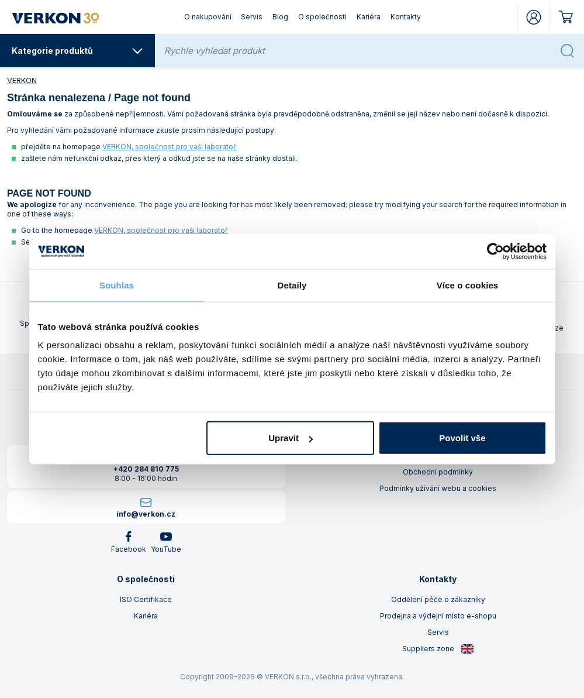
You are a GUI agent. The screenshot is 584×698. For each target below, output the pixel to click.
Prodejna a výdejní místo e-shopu (438, 615)
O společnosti (322, 16)
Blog (280, 16)
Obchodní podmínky (438, 471)
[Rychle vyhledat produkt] (358, 50)
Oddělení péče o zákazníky (438, 599)
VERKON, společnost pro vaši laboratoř (169, 146)
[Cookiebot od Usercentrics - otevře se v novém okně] (495, 251)
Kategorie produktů (77, 51)
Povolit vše (462, 438)
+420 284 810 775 (146, 469)
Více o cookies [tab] (468, 285)
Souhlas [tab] (116, 285)
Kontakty (406, 16)
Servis (251, 16)
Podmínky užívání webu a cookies (437, 488)
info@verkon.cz (145, 514)
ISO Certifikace (146, 599)
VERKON (22, 80)
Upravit (290, 438)
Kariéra (369, 16)
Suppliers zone (438, 649)
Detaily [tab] (292, 285)
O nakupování (207, 16)
